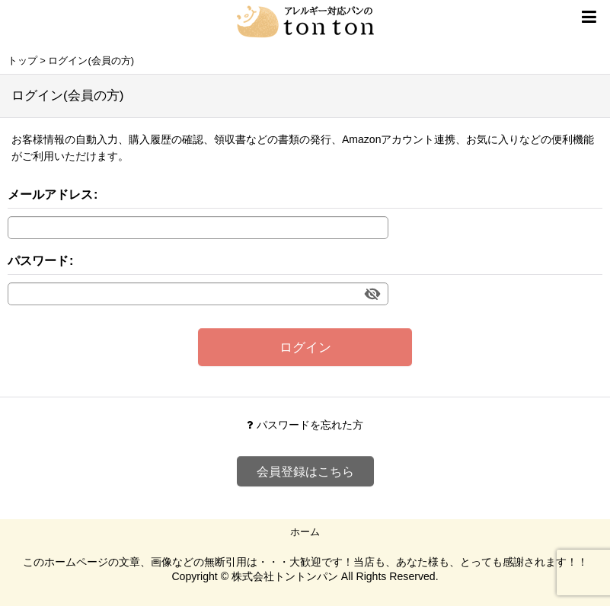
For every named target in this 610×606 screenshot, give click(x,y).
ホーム (305, 531)
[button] (588, 17)
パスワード (38, 260)
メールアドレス (50, 194)
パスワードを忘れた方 (305, 425)
